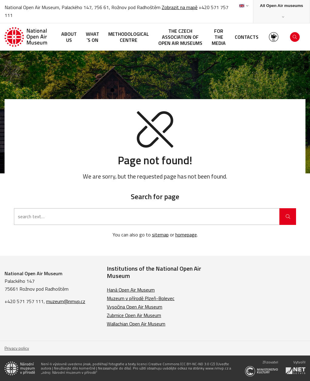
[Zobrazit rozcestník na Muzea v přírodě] (281, 11)
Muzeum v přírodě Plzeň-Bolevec (140, 298)
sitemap (160, 234)
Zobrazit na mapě (179, 7)
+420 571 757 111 (24, 301)
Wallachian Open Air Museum (136, 323)
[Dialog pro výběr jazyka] (243, 6)
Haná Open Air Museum (131, 289)
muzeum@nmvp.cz (65, 301)
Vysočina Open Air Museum (134, 306)
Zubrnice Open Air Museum (134, 315)
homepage (186, 234)
